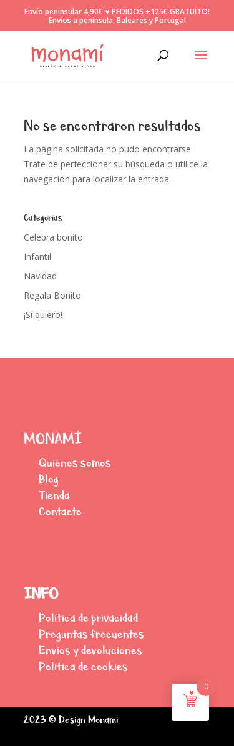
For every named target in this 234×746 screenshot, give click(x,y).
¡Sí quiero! (43, 315)
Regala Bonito (52, 295)
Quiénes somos (75, 462)
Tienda (54, 495)
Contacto (60, 511)
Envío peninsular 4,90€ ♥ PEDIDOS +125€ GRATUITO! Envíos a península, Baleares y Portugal (116, 16)
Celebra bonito (53, 237)
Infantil (37, 256)
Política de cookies (83, 666)
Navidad (40, 276)
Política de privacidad (88, 617)
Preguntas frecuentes (91, 634)
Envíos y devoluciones (90, 650)
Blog (49, 479)
